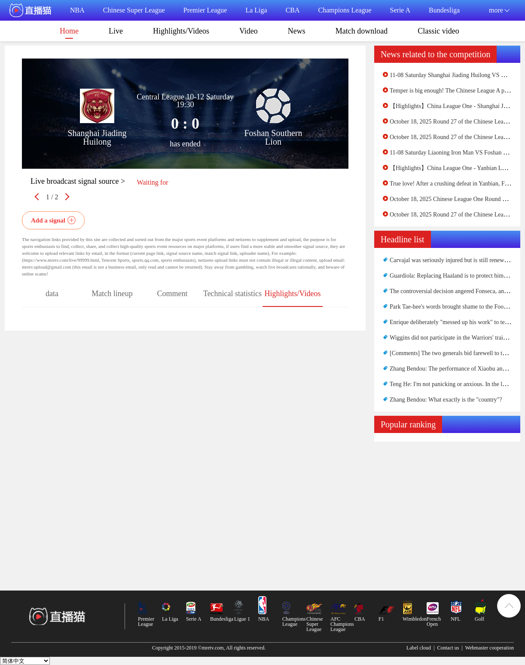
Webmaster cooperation (489, 648)
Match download (362, 31)
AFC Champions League (342, 624)
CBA (293, 10)
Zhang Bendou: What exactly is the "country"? (446, 399)
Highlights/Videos (181, 31)
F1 (381, 619)
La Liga (256, 10)
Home (69, 33)
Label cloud (418, 648)
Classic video (438, 31)
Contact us (448, 648)
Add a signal (48, 220)
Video (248, 31)
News (296, 31)
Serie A (400, 10)
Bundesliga (444, 10)
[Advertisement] (447, 506)
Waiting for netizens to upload (152, 184)
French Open (434, 621)
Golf (479, 619)
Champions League (345, 10)
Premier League (205, 10)
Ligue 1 (242, 619)
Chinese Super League (134, 10)
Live (116, 31)
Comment (172, 293)
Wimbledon (415, 619)
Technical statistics (232, 293)
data (52, 293)
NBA (77, 10)
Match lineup (112, 293)
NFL (456, 619)
